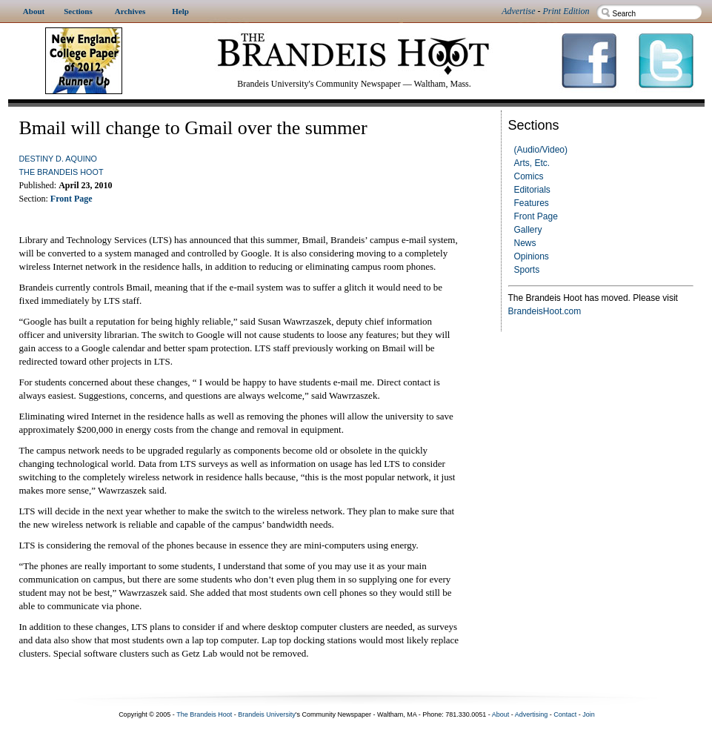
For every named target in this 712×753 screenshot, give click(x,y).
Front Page (536, 216)
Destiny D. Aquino (58, 158)
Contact (564, 714)
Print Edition (566, 11)
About (501, 714)
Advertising (531, 714)
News (525, 243)
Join (588, 714)
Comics (529, 176)
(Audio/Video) (541, 150)
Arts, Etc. (532, 163)
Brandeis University (267, 714)
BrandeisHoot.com (545, 311)
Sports (527, 270)
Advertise (518, 11)
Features (531, 203)
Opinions (531, 256)
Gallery (528, 230)
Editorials (532, 190)
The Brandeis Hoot (61, 171)
